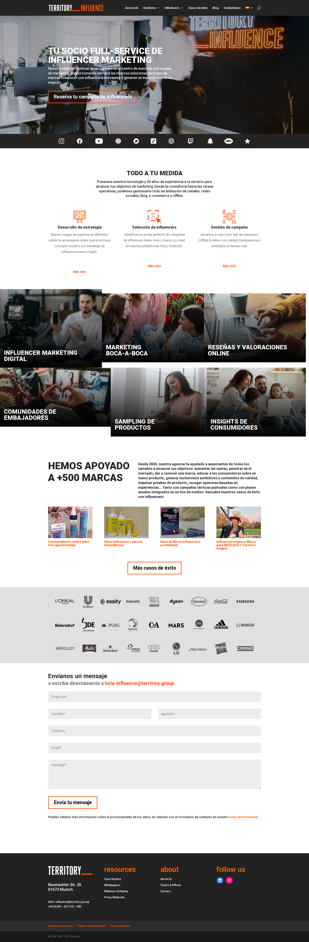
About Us (166, 879)
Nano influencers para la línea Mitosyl (123, 543)
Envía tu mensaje (274, 802)
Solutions (149, 7)
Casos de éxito (198, 7)
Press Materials (114, 897)
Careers (165, 891)
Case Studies (112, 879)
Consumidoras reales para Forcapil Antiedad (68, 543)
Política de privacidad (91, 925)
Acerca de (131, 7)
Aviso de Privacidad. (243, 817)
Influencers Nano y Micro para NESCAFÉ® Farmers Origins (236, 545)
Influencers (172, 7)
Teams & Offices (170, 885)
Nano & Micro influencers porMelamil (180, 543)
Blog (216, 7)
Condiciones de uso (60, 925)
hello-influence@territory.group (68, 901)
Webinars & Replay (116, 891)
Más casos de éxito (154, 568)
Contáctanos (232, 7)
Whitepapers (112, 885)
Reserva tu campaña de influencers (93, 97)
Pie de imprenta (120, 925)
